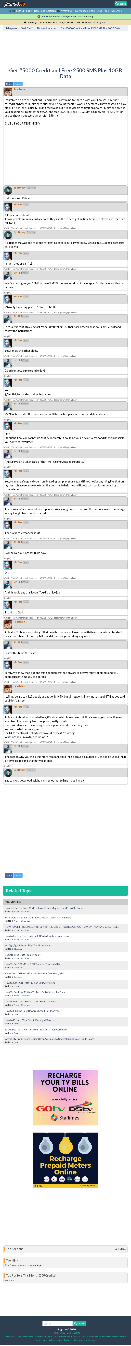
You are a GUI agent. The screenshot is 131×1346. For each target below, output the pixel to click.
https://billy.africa (98, 22)
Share (9, 84)
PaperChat (93, 1336)
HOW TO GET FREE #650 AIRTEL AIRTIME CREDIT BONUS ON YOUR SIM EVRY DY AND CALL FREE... (62, 926)
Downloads (81, 10)
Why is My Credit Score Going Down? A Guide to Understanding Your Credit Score (49, 1038)
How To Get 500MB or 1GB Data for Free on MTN (32, 964)
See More (120, 1248)
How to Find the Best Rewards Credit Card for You (32, 1010)
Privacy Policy (50, 1336)
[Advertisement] (64, 47)
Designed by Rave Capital (66, 1332)
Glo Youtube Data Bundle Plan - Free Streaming (30, 1001)
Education (18, 949)
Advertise (116, 10)
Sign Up (20, 10)
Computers (19, 967)
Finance (17, 1014)
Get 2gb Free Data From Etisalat (22, 954)
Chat (99, 10)
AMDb (69, 1336)
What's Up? (67, 10)
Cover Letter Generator (109, 1336)
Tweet (18, 84)
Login (29, 10)
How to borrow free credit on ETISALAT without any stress (37, 936)
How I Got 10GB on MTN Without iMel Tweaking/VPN (35, 973)
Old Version (21, 1336)
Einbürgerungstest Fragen (84, 1340)
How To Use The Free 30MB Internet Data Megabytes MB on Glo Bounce (45, 908)
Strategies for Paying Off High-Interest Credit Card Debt (36, 1029)
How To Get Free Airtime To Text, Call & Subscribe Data (35, 992)
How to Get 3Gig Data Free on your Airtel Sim (30, 982)
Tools (106, 10)
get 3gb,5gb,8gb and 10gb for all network (27, 945)
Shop (92, 10)
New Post (39, 10)
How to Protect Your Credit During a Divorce (29, 1020)
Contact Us (39, 1336)
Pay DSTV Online (80, 1336)
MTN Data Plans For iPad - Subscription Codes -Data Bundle (38, 917)
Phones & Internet (22, 911)
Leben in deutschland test (60, 1340)
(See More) (9, 1280)
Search (79, 1323)
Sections (51, 10)
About (30, 1336)
